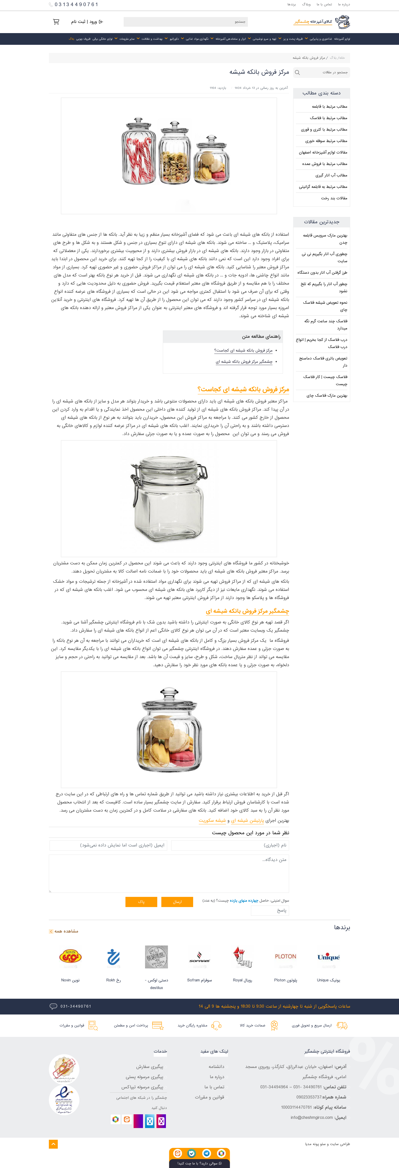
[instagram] (161, 1121)
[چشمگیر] (321, 22)
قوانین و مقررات (209, 1097)
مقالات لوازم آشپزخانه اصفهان (323, 152)
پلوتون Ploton (285, 980)
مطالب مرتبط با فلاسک (328, 118)
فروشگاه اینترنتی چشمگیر (327, 1051)
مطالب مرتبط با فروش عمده (324, 164)
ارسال (177, 902)
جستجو (297, 72)
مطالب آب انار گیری (331, 175)
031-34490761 (76, 1007)
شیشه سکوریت (212, 820)
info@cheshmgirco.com (312, 1117)
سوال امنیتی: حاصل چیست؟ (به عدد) (245, 900)
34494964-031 (274, 1087)
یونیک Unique (328, 980)
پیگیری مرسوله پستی (144, 1077)
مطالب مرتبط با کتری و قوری (324, 130)
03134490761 (74, 4)
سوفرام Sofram (199, 980)
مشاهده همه (66, 931)
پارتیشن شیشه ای (247, 820)
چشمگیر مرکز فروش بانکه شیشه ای (244, 362)
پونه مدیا (312, 1144)
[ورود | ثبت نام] (87, 22)
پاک (141, 902)
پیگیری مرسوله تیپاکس (142, 1087)
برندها (292, 4)
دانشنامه (216, 1066)
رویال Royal (242, 980)
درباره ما (344, 4)
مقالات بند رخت (334, 198)
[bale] (138, 1121)
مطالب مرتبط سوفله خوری (326, 141)
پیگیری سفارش (149, 1066)
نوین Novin (70, 980)
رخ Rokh (113, 980)
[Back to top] (53, 1144)
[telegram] (149, 1121)
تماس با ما (324, 4)
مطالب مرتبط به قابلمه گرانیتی (323, 187)
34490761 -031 (307, 1087)
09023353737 (309, 1097)
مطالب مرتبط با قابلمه (329, 107)
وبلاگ (306, 4)
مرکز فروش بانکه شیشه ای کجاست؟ (243, 350)
